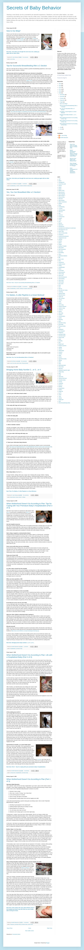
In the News (61, 270)
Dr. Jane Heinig (63, 135)
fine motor (14, 363)
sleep (60, 363)
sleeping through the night (64, 370)
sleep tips (61, 368)
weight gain (61, 399)
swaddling (61, 383)
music (60, 301)
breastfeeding (12, 185)
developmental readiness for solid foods (67, 228)
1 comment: (24, 183)
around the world (62, 184)
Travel (60, 394)
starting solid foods (63, 378)
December (62, 94)
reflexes (60, 349)
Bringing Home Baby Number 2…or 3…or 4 (23, 370)
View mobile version (29, 930)
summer (60, 381)
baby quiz (61, 198)
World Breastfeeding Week (64, 402)
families (60, 241)
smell (60, 375)
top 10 (60, 393)
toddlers (60, 389)
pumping (60, 340)
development (61, 226)
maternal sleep (62, 293)
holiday (60, 265)
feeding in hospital (23, 288)
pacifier (60, 318)
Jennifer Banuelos (64, 137)
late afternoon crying (63, 290)
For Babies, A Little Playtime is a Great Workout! (25, 295)
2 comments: (25, 286)
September (62, 100)
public (60, 339)
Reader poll (61, 344)
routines (60, 353)
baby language (62, 193)
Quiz (60, 342)
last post (11, 162)
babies (60, 188)
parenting (61, 319)
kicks (60, 285)
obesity (60, 311)
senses (60, 357)
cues (11, 363)
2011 (60, 89)
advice (60, 180)
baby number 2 (19, 497)
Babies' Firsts (61, 190)
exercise (60, 239)
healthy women (62, 264)
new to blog (12, 59)
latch (60, 286)
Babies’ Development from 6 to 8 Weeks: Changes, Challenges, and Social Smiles (74, 153)
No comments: (26, 57)
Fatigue (60, 244)
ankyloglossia (61, 182)
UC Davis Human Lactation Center (64, 75)
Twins (60, 396)
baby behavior (13, 497)
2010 (60, 91)
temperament (61, 388)
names (60, 303)
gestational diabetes (63, 255)
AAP (59, 179)
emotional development (64, 236)
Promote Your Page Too (62, 77)
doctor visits (61, 231)
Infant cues (61, 275)
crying (60, 219)
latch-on (60, 288)
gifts (59, 257)
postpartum (61, 329)
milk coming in (62, 298)
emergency (61, 234)
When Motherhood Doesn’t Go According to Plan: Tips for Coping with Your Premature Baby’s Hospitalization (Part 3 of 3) (29, 506)
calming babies (62, 210)
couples (60, 218)
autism (60, 187)
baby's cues (29, 80)
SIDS (60, 362)
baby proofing (61, 197)
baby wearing (61, 200)
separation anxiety (62, 358)
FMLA (60, 254)
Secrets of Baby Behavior (33, 7)
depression (61, 224)
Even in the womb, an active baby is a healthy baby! (73, 146)
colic (59, 213)
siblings (23, 497)
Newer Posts (9, 928)
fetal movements (62, 249)
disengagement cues (63, 229)
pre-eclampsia (62, 331)
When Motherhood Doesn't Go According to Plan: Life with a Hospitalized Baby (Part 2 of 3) (29, 656)
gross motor (19, 363)
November (62, 96)
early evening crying (63, 233)
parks (60, 321)
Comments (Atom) (16, 934)
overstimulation (62, 316)
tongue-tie (61, 391)
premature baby (19, 648)
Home (29, 928)
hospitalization (13, 648)
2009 (60, 92)
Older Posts (49, 928)
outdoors (60, 314)
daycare (60, 223)
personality (61, 324)
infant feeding (61, 278)
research (60, 352)
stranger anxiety (62, 380)
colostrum (61, 215)
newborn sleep (62, 308)
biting (60, 205)
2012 (60, 87)
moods (34, 38)
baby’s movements (63, 202)
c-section (17, 185)
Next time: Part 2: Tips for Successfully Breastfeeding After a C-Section (23, 282)
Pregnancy (12, 924)
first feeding (61, 252)
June (61, 129)
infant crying (61, 273)
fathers (60, 242)
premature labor (24, 924)
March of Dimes (25, 867)
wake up (23, 38)
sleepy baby (29, 185)
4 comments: (26, 922)
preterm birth (30, 924)
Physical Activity (25, 363)
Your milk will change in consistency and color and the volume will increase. (28, 111)
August (61, 102)
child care (61, 211)
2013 (60, 85)
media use (61, 296)
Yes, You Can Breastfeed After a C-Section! (23, 192)
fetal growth (61, 247)
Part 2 (27, 512)
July (61, 127)
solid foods (61, 376)
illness (60, 268)
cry (37, 40)
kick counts (61, 283)
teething (60, 386)
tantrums (60, 384)
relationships (61, 350)
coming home (12, 772)
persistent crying (62, 322)
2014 (60, 83)
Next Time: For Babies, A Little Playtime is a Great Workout (21, 491)
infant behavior (62, 272)
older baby (61, 313)
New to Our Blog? (13, 31)
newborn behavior (23, 185)
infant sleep (61, 280)
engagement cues (62, 237)
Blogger (47, 942)
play (59, 327)
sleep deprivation (62, 365)
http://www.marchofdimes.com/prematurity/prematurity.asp (25, 630)
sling (60, 373)
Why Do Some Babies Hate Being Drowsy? (73, 159)
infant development (63, 277)
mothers (60, 299)
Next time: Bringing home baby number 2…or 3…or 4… (20, 642)
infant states (61, 282)
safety (60, 355)
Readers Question (62, 345)
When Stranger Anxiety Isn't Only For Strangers (73, 164)
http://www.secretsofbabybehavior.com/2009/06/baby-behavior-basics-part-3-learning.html (30, 446)
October (62, 98)
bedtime (60, 203)
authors (60, 185)
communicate (20, 40)
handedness (61, 262)
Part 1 (8, 512)
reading (60, 347)
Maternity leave (62, 295)
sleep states (61, 366)
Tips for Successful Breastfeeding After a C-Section (26, 66)
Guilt (60, 260)
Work (60, 401)
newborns (61, 309)
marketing (61, 291)
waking (60, 398)
